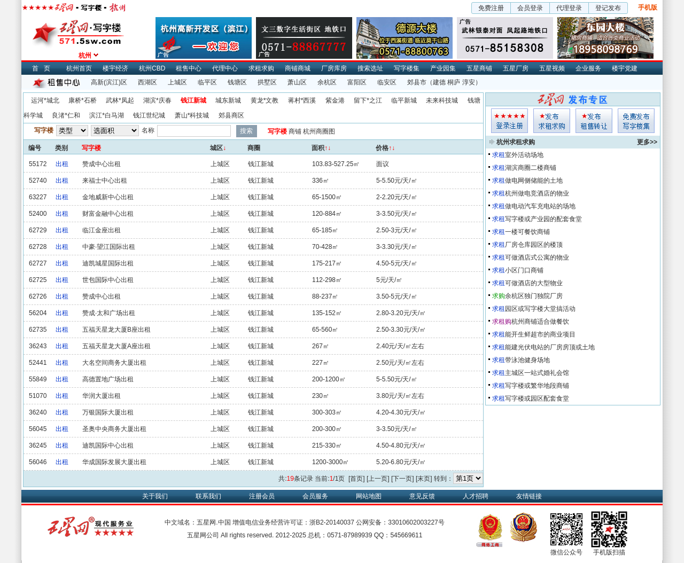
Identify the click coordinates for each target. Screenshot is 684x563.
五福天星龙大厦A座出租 (116, 346)
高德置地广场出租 (108, 379)
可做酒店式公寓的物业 (537, 257)
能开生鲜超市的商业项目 (540, 334)
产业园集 (443, 68)
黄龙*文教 (265, 100)
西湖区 (147, 82)
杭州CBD (152, 68)
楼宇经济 (115, 68)
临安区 (387, 82)
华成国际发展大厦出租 (114, 462)
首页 (44, 68)
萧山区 (297, 82)
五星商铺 (479, 68)
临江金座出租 (101, 230)
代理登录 (569, 8)
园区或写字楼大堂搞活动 (540, 308)
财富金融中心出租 (108, 213)
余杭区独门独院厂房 (534, 296)
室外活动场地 (524, 155)
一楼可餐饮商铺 (527, 232)
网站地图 (369, 496)
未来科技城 (442, 100)
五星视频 (552, 68)
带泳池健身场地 (527, 360)
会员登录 (530, 8)
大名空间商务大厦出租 (114, 362)
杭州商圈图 (319, 131)
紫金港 (335, 100)
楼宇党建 (625, 68)
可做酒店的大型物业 (534, 283)
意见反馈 (422, 496)
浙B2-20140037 (331, 522)
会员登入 (509, 120)
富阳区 (357, 82)
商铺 (295, 131)
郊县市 (416, 82)
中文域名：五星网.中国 (197, 522)
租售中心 (188, 68)
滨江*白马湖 (106, 115)
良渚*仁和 (66, 115)
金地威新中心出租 (108, 197)
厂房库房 (334, 68)
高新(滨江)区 (109, 82)
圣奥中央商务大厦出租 (114, 429)
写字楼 (277, 131)
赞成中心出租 (101, 164)
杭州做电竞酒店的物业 (537, 193)
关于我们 (155, 496)
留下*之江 (368, 100)
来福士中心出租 (104, 180)
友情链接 (529, 496)
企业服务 (588, 68)
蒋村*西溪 (302, 100)
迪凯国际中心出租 (108, 445)
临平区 (207, 82)
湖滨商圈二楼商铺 (530, 167)
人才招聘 (475, 496)
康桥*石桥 (82, 100)
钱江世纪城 (149, 115)
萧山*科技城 (192, 115)
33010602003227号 (416, 522)
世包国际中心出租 (108, 280)
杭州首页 (79, 68)
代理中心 (225, 68)
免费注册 (491, 8)
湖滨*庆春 (157, 100)
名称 (148, 130)
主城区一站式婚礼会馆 (537, 373)
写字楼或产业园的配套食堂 (543, 219)
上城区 (177, 82)
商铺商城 (297, 68)
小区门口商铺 (524, 270)
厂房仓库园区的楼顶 (534, 244)
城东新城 (228, 100)
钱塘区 (237, 82)
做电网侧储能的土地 (534, 180)
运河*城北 (45, 100)
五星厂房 (515, 68)
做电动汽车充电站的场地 (540, 206)
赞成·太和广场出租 (108, 313)
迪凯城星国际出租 (108, 263)
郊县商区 (231, 115)
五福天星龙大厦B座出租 (116, 329)
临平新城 (404, 100)
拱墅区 (267, 82)
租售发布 (594, 120)
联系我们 (208, 496)
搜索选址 (370, 68)
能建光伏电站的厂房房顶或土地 (550, 347)
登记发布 (608, 8)
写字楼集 (406, 68)
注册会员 (262, 496)
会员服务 (315, 496)
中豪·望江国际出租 (108, 247)
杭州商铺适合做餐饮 (540, 321)
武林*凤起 (120, 100)
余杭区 (327, 82)
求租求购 (261, 68)
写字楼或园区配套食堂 (537, 398)
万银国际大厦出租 (108, 412)
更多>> (647, 142)
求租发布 (551, 120)
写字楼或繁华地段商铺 (537, 385)
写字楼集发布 (636, 120)
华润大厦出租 (101, 396)
